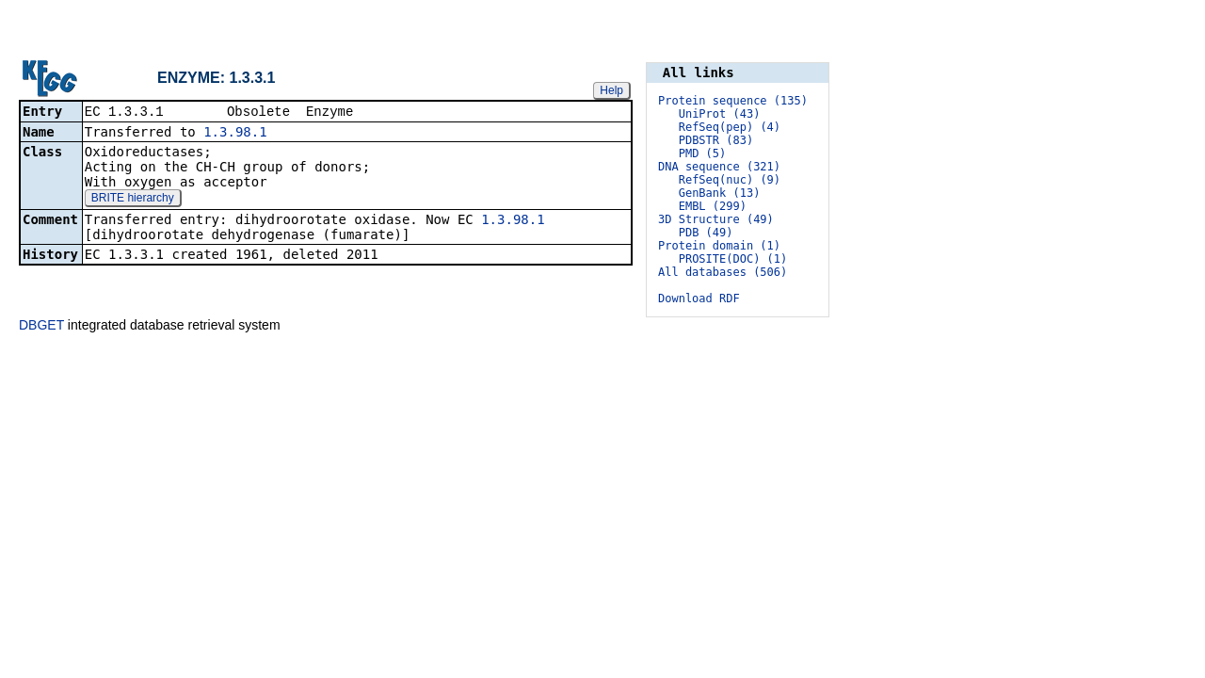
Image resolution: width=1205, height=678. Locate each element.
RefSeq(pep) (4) (729, 127)
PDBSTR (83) (716, 140)
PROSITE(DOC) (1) (733, 259)
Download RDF (699, 298)
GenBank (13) (720, 193)
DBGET (41, 324)
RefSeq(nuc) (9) (729, 179)
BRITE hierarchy (132, 198)
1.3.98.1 (234, 132)
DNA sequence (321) (719, 166)
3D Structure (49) (716, 219)
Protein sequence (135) (733, 100)
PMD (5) (703, 153)
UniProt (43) (720, 114)
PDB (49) (706, 232)
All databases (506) (722, 272)
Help (611, 89)
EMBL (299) (713, 206)
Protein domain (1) (719, 245)
